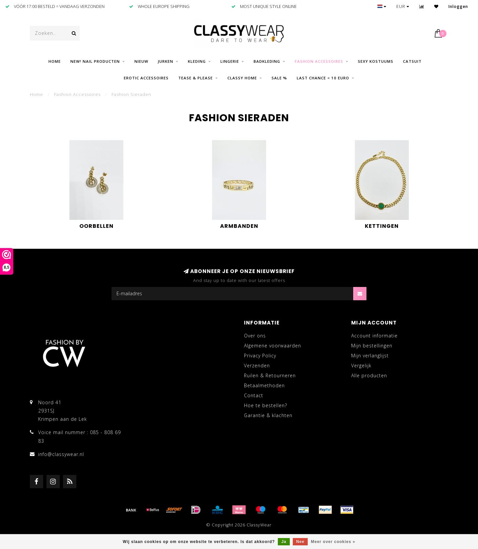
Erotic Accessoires (146, 77)
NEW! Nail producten (95, 61)
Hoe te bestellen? (265, 405)
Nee (300, 541)
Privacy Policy (260, 355)
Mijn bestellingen (371, 345)
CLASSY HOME (242, 77)
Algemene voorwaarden (272, 345)
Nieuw (141, 61)
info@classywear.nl (61, 454)
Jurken (165, 61)
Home (54, 61)
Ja (283, 541)
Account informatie (374, 335)
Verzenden (257, 365)
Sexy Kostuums (375, 61)
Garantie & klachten (268, 415)
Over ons (255, 335)
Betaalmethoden (264, 385)
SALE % (279, 77)
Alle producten (369, 375)
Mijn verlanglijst (370, 355)
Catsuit (412, 61)
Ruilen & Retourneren (270, 375)
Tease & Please (195, 77)
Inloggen (458, 6)
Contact (253, 395)
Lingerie (229, 61)
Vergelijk (361, 365)
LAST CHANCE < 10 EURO (323, 77)
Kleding (197, 61)
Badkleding (267, 61)
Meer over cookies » (333, 541)
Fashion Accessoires (319, 61)
